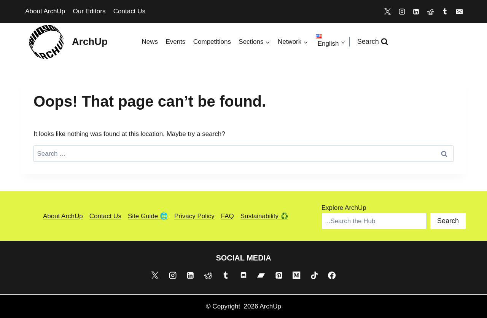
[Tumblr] (444, 11)
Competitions (212, 41)
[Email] (459, 11)
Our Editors (89, 11)
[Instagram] (401, 11)
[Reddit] (430, 11)
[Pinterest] (278, 275)
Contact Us (129, 11)
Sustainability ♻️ (264, 216)
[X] (387, 11)
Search (448, 221)
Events (175, 41)
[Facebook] (331, 275)
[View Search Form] (373, 42)
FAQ (227, 216)
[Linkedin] (416, 11)
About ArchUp (45, 11)
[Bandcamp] (261, 275)
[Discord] (243, 275)
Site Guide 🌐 (148, 216)
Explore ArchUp (343, 207)
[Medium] (296, 275)
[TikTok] (314, 275)
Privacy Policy (194, 216)
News (150, 41)
